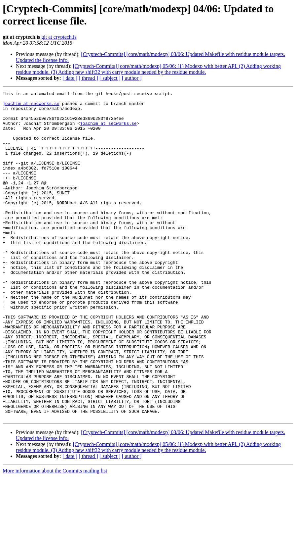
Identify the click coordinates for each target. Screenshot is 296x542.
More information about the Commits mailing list (55, 536)
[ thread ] (88, 78)
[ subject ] (110, 78)
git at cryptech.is (58, 37)
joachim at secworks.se (31, 106)
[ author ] (132, 78)
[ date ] (69, 78)
